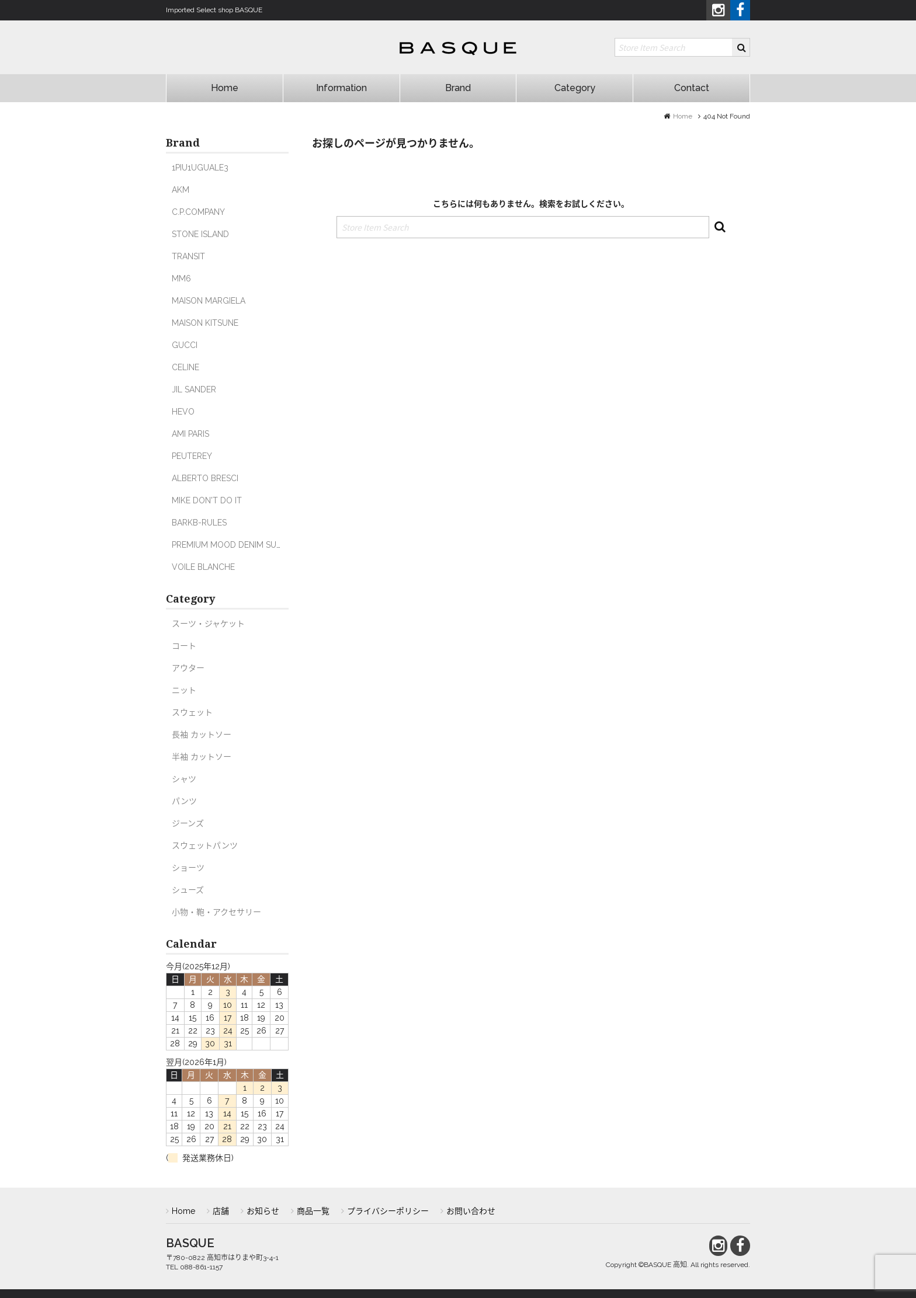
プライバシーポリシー (388, 1211)
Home (224, 87)
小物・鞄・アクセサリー (216, 912)
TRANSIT (188, 256)
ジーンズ (188, 823)
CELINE (185, 367)
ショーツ (188, 867)
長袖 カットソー (201, 734)
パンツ (184, 801)
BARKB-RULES (199, 522)
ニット (184, 690)
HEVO (183, 411)
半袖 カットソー (201, 756)
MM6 (181, 278)
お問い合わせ (470, 1211)
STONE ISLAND (200, 234)
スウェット (192, 712)
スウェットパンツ (205, 845)
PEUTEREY (192, 456)
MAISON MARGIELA (208, 300)
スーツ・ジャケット (208, 623)
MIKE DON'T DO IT (207, 500)
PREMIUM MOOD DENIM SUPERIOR (238, 544)
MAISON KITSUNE (205, 323)
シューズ (188, 890)
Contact (691, 87)
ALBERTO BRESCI (205, 478)
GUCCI (184, 345)
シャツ (184, 779)
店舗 (221, 1211)
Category (574, 87)
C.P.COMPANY (198, 212)
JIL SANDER (194, 389)
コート (184, 645)
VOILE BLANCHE (203, 567)
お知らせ (263, 1211)
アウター (188, 668)
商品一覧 (313, 1211)
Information (341, 87)
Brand (458, 87)
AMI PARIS (190, 434)
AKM (180, 189)
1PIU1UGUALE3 (200, 167)
